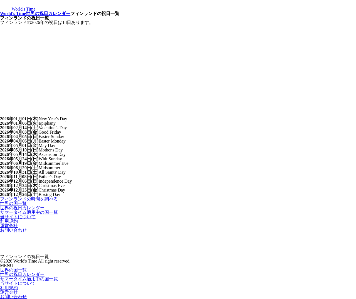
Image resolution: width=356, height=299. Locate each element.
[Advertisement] (178, 67)
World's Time (13, 13)
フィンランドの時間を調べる (29, 199)
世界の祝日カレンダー (48, 13)
